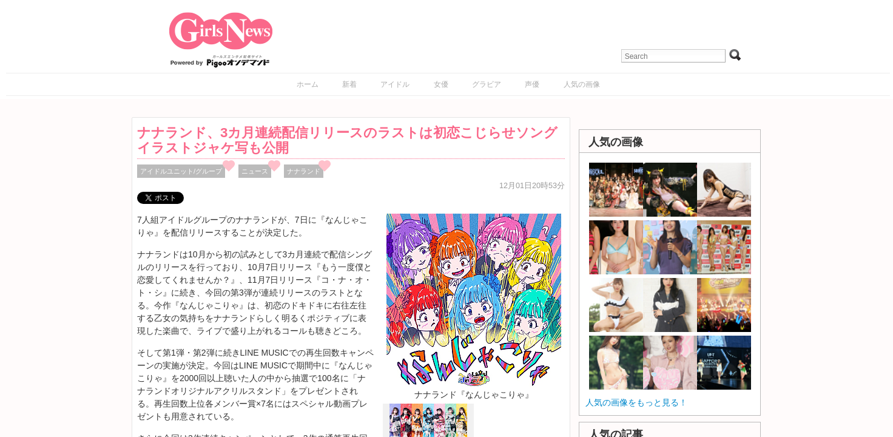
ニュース (254, 171)
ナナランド (303, 171)
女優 (441, 84)
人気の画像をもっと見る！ (636, 402)
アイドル (394, 84)
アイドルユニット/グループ (181, 171)
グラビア (486, 84)
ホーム (307, 84)
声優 (532, 84)
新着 (349, 84)
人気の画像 (582, 84)
